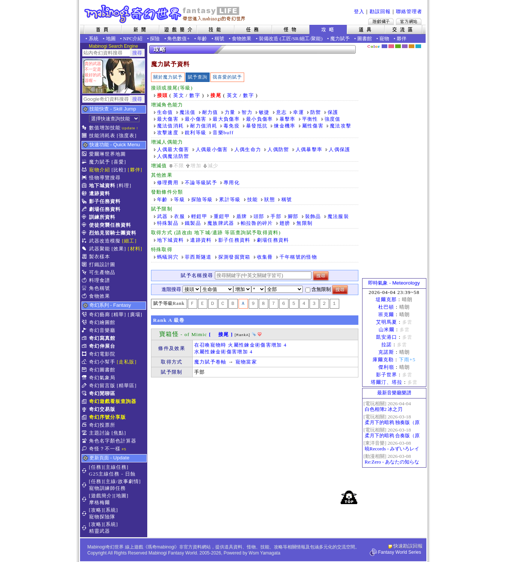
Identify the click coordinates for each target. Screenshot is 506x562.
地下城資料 (102, 185)
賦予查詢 (197, 77)
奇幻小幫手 (102, 362)
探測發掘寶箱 (234, 257)
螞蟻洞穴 (167, 257)
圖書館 (364, 38)
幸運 (298, 112)
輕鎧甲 (199, 216)
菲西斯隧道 (198, 257)
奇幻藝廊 (99, 314)
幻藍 (384, 46)
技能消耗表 (102, 135)
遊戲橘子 (381, 21)
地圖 (111, 38)
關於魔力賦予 (168, 77)
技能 (252, 199)
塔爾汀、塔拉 (386, 382)
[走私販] (127, 362)
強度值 (333, 119)
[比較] (119, 170)
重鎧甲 (222, 216)
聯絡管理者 (409, 11)
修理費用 (167, 182)
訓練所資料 (102, 217)
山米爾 (386, 329)
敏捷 (264, 112)
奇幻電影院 (102, 354)
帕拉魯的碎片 (257, 223)
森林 (398, 46)
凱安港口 (386, 337)
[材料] (135, 248)
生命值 (165, 112)
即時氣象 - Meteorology (394, 283)
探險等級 (202, 199)
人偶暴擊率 (309, 149)
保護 (333, 112)
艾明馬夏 (386, 322)
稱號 (219, 38)
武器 (162, 216)
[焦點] (119, 433)
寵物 (384, 38)
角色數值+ (178, 38)
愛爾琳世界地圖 (107, 154)
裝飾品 (313, 216)
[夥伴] (135, 170)
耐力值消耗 (203, 126)
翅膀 (284, 223)
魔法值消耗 (170, 126)
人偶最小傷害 (212, 149)
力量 (230, 112)
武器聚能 (99, 248)
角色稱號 (99, 288)
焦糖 (411, 46)
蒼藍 (418, 46)
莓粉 (391, 46)
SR (295, 38)
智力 (247, 112)
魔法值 (188, 112)
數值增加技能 (105, 127)
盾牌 (241, 216)
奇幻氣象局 (102, 377)
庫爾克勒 (383, 359)
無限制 (304, 223)
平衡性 (310, 119)
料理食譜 (99, 280)
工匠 (286, 38)
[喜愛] (119, 162)
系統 (93, 38)
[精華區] (127, 385)
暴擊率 (287, 119)
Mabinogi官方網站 (408, 21)
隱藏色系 (422, 43)
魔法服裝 (338, 216)
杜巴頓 (386, 307)
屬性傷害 (312, 126)
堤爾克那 (386, 299)
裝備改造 (268, 38)
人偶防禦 (278, 149)
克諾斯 (386, 352)
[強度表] (127, 135)
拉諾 (386, 344)
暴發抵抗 (256, 126)
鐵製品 (193, 223)
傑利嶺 (386, 367)
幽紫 (405, 46)
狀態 (269, 199)
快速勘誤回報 (408, 546)
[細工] (129, 241)
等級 (179, 199)
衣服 (179, 216)
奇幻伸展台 (102, 346)
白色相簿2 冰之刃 (384, 409)
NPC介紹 (133, 38)
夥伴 (401, 38)
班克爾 (386, 314)
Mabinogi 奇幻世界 (165, 14)
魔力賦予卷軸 (210, 362)
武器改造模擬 (105, 241)
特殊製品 (167, 223)
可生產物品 (102, 272)
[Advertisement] (255, 433)
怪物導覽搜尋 (105, 177)
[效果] (119, 248)
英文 (178, 95)
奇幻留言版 (102, 385)
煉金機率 (284, 126)
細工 (305, 38)
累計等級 (229, 199)
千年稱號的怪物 (298, 257)
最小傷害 (195, 119)
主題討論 (99, 433)
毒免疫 (232, 126)
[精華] (119, 314)
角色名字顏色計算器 (112, 441)
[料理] (124, 185)
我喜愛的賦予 (227, 77)
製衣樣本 (99, 256)
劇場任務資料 (105, 209)
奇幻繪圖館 (102, 322)
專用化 (232, 182)
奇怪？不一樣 (105, 448)
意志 (281, 112)
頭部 (259, 216)
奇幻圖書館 (102, 370)
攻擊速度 (167, 132)
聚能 (316, 38)
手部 (275, 216)
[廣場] (135, 314)
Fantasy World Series (399, 552)
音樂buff (223, 132)
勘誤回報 (380, 11)
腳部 (293, 216)
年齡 (202, 38)
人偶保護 (339, 149)
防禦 (315, 112)
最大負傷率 (226, 119)
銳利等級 (195, 132)
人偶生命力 (247, 149)
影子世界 (386, 374)
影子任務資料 (105, 201)
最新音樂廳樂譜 (394, 392)
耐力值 (210, 112)
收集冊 (265, 257)
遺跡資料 (99, 193)
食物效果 (241, 38)
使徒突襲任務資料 (110, 225)
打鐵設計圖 (102, 264)
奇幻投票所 (102, 425)
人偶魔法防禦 (173, 156)
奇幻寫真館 (102, 338)
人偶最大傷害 (173, 149)
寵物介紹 (99, 170)
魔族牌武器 (220, 223)
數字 (194, 95)
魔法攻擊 (340, 126)
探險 (155, 38)
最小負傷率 (259, 119)
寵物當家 (246, 362)
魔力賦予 (340, 38)
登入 (359, 11)
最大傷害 (167, 119)
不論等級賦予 (201, 182)
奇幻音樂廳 (102, 330)
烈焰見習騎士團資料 (112, 233)
